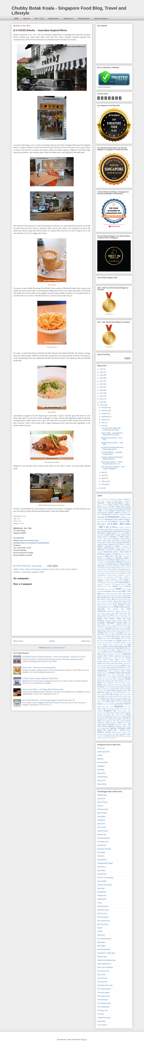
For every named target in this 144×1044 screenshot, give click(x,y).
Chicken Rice (102, 619)
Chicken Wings (115, 619)
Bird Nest (105, 601)
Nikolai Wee (101, 773)
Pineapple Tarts (101, 690)
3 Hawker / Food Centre (116, 511)
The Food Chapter (103, 992)
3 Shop (122, 517)
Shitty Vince (101, 780)
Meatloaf (128, 669)
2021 (102, 381)
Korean (128, 658)
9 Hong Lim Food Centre (116, 571)
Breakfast (121, 605)
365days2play (102, 795)
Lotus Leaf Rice (101, 669)
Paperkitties (101, 942)
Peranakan (101, 687)
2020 (102, 384)
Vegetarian (113, 728)
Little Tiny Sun (102, 913)
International (118, 652)
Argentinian (100, 589)
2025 (102, 369)
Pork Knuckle (120, 692)
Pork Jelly (112, 692)
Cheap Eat (104, 615)
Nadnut (99, 928)
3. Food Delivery (112, 521)
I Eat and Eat (101, 874)
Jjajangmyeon (106, 658)
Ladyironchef (101, 899)
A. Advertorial (121, 573)
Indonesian (110, 652)
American (127, 586)
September (105, 416)
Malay (108, 669)
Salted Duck (106, 704)
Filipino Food (107, 634)
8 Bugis (126, 533)
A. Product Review (122, 582)
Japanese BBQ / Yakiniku (105, 656)
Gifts (129, 640)
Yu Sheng (106, 736)
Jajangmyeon (110, 654)
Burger (121, 607)
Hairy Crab (123, 644)
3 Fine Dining (117, 509)
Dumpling (100, 633)
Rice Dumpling (118, 698)
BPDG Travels (102, 813)
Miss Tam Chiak (102, 924)
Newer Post (18, 641)
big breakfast (127, 736)
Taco (121, 721)
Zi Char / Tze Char (116, 736)
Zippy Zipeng (101, 784)
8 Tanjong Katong (111, 564)
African (121, 586)
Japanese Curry (119, 656)
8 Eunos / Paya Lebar (108, 542)
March (103, 478)
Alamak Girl (101, 798)
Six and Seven (102, 978)
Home (52, 641)
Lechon (105, 665)
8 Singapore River (102, 562)
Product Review (83, 18)
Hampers (99, 646)
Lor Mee (128, 667)
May (103, 472)
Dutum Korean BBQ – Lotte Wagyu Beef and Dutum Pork (42, 689)
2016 (102, 396)
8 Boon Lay (120, 533)
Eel (110, 633)
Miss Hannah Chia (103, 921)
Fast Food (100, 635)
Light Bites (110, 665)
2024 (102, 372)
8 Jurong (126, 544)
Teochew (111, 724)
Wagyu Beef (101, 730)
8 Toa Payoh (101, 567)
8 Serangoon (35, 569)
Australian (44, 569)
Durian (107, 633)
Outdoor (121, 681)
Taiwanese (127, 721)
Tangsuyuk (113, 722)
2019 (102, 387)
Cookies (113, 625)
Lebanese (100, 665)
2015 (102, 399)
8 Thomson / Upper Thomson (122, 566)
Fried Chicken (115, 638)
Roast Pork (110, 702)
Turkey (103, 728)
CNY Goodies (112, 609)
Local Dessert (120, 667)
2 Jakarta (108, 501)
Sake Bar (127, 702)
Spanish (122, 713)
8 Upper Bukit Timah (113, 567)
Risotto (125, 698)
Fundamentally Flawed (105, 863)
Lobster (123, 665)
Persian (107, 687)
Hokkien (102, 648)
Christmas (108, 621)
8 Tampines (126, 562)
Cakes (57, 569)
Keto (123, 658)
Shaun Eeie (101, 974)
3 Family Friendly (107, 509)
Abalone (115, 586)
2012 (102, 488)
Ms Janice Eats (102, 762)
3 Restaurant (112, 516)
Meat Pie (123, 669)
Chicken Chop (127, 615)
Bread (115, 605)
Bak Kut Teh (101, 595)
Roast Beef (106, 700)
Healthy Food (122, 646)
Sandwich (120, 704)
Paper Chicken (126, 682)
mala (98, 738)
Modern (74, 569)
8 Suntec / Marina (115, 562)
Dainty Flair (101, 824)
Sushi (99, 721)
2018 (102, 390)
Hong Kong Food (120, 648)
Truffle (124, 726)
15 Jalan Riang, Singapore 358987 (32, 572)
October (104, 413)
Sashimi (127, 704)
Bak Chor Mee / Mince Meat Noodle (119, 593)
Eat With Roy (101, 845)
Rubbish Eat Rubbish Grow (106, 960)
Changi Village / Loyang (108, 613)
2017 (102, 393)
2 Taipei (126, 503)
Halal (129, 644)
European (120, 633)
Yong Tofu (100, 736)
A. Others (125, 581)
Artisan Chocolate (110, 589)
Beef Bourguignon (117, 595)
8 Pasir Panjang (125, 554)
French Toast (106, 638)
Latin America (127, 663)
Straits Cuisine (117, 717)
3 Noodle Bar (106, 514)
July (103, 422)
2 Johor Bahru (117, 501)
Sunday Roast (111, 719)
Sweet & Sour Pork (113, 721)
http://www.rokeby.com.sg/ (29, 540)
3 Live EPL (123, 513)
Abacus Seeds (107, 586)
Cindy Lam (101, 748)
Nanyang (124, 677)
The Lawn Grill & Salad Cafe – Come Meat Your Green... (111, 429)
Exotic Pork (127, 633)
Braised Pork (101, 605)
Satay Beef (105, 706)
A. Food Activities (107, 577)
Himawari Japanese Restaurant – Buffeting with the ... (112, 458)
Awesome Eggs (116, 591)
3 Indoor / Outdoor (114, 513)
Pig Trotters (127, 689)
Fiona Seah (101, 852)
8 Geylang (118, 542)
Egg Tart (113, 633)
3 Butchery (105, 507)
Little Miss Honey (103, 910)
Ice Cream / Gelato (114, 650)
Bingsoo (99, 601)
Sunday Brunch (102, 719)
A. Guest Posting (110, 579)
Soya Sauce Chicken (113, 713)
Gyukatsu (115, 644)
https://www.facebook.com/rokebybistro (35, 543)
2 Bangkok (126, 499)
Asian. (124, 589)
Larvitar (99, 755)
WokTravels (101, 1021)
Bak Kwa (108, 595)
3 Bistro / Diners (24, 569)
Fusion (68, 569)
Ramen (103, 698)
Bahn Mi (104, 593)
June (103, 425)
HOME (16, 18)
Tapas (119, 722)
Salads (99, 704)
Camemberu (101, 816)
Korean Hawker (114, 659)
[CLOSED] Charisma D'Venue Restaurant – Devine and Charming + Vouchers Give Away (53, 657)
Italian (99, 654)
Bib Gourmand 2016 (125, 599)
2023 (102, 375)
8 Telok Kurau (108, 566)
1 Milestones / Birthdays (116, 499)
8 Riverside (125, 556)
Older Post (85, 641)
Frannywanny (101, 859)
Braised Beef (117, 603)
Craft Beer (100, 627)
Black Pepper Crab (125, 601)
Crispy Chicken (112, 627)
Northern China (110, 681)
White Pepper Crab (109, 734)
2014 (102, 402)
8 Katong (116, 546)
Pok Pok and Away (103, 949)
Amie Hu (100, 806)
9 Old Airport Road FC (111, 573)
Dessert (108, 629)
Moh (109, 675)
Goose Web (108, 642)
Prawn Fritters (127, 694)
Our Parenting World (104, 939)
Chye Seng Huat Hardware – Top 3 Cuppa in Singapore (113, 467)
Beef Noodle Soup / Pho (105, 597)
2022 (102, 378)
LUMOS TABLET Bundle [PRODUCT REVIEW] (40, 678)
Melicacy (100, 759)
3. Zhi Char (121, 521)
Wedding (128, 730)
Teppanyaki (118, 724)
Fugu (114, 640)
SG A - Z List (39, 18)
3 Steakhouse (108, 519)
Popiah (125, 690)
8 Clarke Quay (123, 537)
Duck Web (128, 631)
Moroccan (128, 675)
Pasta (99, 685)
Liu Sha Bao (117, 665)
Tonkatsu (118, 726)
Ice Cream (104, 650)
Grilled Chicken (121, 642)
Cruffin (125, 627)
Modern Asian (120, 673)
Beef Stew (100, 599)
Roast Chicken (116, 700)
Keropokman (101, 892)
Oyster (99, 683)
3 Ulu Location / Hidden (121, 519)
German (125, 640)
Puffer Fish (124, 696)
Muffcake (99, 677)
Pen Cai (118, 685)
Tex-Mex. (124, 724)
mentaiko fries (104, 738)
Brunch (51, 569)
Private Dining (108, 696)
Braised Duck (126, 603)
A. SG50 (106, 584)
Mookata (113, 675)
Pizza (109, 690)
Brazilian (109, 605)
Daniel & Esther (102, 831)
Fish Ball (104, 636)
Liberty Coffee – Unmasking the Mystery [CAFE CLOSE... (112, 434)
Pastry (105, 685)
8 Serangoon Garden (121, 558)
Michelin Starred (119, 671)
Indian (104, 652)
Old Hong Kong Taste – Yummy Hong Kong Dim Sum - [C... (111, 463)
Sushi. (103, 720)
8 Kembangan (125, 546)
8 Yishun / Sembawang (119, 569)
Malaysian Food (115, 669)
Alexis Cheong (102, 802)
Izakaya (104, 654)
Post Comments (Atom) (56, 648)
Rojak (116, 702)
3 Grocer (104, 511)
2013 (102, 405)
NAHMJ (100, 931)
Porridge (116, 694)
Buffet (116, 607)
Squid (123, 715)
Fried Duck (124, 638)
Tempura (105, 724)
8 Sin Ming (128, 560)
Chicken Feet (111, 617)
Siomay (119, 711)
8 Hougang (110, 544)
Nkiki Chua (101, 935)
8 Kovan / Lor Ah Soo (122, 548)
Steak (128, 715)
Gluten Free (100, 642)
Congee (108, 625)
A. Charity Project (111, 575)
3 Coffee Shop (120, 507)
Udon (107, 728)
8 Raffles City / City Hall (112, 556)
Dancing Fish (101, 629)
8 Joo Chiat (119, 544)
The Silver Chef (102, 1010)
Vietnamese (122, 728)
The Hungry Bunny (103, 996)
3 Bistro (121, 505)
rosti (110, 738)
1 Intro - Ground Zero (103, 499)
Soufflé (104, 713)
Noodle (128, 679)
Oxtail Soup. (127, 681)
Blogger (84, 1039)
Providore (115, 696)
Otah (116, 681)
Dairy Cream (101, 827)
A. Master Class (108, 581)
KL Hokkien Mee (116, 658)
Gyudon (110, 644)
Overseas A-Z (68, 18)
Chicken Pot (127, 617)
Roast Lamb (101, 702)
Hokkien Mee (110, 648)
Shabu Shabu (101, 709)
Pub (119, 696)
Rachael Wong (102, 777)
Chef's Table (118, 615)
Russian (121, 702)
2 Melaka (126, 501)
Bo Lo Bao (100, 603)
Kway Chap (110, 661)
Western (100, 732)
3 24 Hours (104, 505)
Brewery (128, 605)
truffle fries (114, 738)
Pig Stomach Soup (117, 689)
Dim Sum (115, 629)
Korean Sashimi (126, 659)
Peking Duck (111, 685)
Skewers (124, 711)
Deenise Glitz (101, 834)
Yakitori (128, 734)
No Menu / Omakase (117, 679)
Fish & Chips (116, 635)
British (99, 607)
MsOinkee (100, 770)
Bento (117, 599)
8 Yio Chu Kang (107, 569)
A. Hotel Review (122, 579)
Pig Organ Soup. (106, 688)
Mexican (111, 671)
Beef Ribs (127, 597)
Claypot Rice (127, 621)
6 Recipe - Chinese (123, 527)
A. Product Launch (111, 582)
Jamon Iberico (118, 654)
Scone (111, 706)
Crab (118, 625)
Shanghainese (111, 709)
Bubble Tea (110, 607)
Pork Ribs (109, 694)
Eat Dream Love (102, 841)
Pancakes (111, 683)
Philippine (112, 687)
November (105, 410)
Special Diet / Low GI (113, 715)
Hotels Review (53, 18)
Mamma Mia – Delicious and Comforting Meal (38, 667)
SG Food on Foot (103, 971)
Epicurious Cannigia (104, 849)
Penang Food (126, 685)
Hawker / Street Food (110, 646)
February (104, 481)
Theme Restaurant (108, 726)
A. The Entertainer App (117, 584)
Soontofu (99, 713)
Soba (129, 711)
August (104, 419)
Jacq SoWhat (101, 881)
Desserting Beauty (103, 838)
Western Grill (110, 732)
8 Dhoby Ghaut (124, 538)
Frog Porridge (107, 640)
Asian (118, 588)
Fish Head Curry (114, 636)
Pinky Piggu (101, 946)
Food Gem (101, 856)
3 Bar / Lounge (113, 505)
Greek (113, 642)
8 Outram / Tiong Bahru (113, 554)
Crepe (105, 627)
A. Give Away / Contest (121, 577)
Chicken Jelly (119, 617)
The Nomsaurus (102, 1000)
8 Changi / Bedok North (121, 535)
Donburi (122, 629)
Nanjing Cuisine (116, 677)
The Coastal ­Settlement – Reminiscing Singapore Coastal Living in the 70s (48, 700)
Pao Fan (118, 683)
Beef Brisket (127, 595)
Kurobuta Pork (101, 661)
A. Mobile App (117, 581)
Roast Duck (126, 700)
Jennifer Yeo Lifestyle (104, 885)
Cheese (111, 615)
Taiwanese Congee (103, 722)
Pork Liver (128, 692)
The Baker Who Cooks (105, 985)
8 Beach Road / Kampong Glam (113, 531)
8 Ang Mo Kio (117, 529)
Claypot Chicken (117, 621)
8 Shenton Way (113, 560)
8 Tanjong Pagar (123, 564)
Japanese (127, 654)
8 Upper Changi (124, 567)
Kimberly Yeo (101, 895)
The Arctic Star (102, 982)
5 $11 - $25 (105, 524)
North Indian (101, 681)
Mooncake (120, 675)
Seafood (118, 706)
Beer (113, 599)
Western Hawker (121, 732)
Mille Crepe (105, 673)
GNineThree (101, 867)
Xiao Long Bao (120, 734)
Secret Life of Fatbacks (105, 967)
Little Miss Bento (103, 906)
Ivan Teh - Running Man (105, 877)
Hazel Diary (101, 870)
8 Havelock (125, 542)
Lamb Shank (119, 663)
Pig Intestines (120, 687)
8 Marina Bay (120, 550)
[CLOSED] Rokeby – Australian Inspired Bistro (111, 453)
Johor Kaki (101, 888)
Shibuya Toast (127, 709)
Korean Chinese (102, 659)
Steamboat (108, 717)
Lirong (99, 903)
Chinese (100, 621)
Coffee (62, 569)
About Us (26, 18)
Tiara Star (100, 1014)
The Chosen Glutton (104, 989)
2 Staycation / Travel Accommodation (114, 502)
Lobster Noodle (106, 667)
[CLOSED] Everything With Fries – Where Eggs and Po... (112, 448)
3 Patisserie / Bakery (118, 514)
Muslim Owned (107, 677)
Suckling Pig (126, 717)
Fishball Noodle (126, 636)
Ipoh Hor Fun (127, 652)
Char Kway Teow (121, 613)
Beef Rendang (119, 597)
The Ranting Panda (104, 1003)
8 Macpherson (109, 550)
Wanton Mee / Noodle (116, 730)
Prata (120, 694)
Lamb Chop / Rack (108, 663)
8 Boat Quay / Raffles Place (114, 532)
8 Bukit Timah (109, 535)
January (104, 484)
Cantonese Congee (113, 611)
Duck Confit (120, 631)
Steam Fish (100, 717)
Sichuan (99, 711)
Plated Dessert (116, 690)
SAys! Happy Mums (104, 964)
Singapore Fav (109, 711)
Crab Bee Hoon (125, 625)
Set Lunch (127, 706)
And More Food (102, 809)
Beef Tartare (107, 599)
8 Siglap (121, 560)
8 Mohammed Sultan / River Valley (115, 552)
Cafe (122, 609)
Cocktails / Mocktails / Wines (109, 623)
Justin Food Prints (103, 752)
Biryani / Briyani (113, 601)
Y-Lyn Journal (102, 1025)
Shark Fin (119, 709)
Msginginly (101, 766)
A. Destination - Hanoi (123, 575)
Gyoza (105, 644)
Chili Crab (127, 619)
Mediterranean (102, 671)
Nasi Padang (106, 679)
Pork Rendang (101, 694)
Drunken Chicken (111, 631)
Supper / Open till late (124, 719)
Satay (99, 706)
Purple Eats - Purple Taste (106, 953)
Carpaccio (123, 611)
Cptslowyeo (101, 820)
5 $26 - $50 (117, 523)
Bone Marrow (108, 603)
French (99, 638)
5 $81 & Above (110, 527)
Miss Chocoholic (102, 917)
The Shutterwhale (103, 1007)
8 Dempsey (114, 538)
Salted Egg (113, 704)
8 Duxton (123, 540)
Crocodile (120, 627)
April (103, 475)
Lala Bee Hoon (122, 661)
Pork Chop (105, 692)
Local (113, 667)
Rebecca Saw (102, 956)
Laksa (116, 661)
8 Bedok (126, 531)
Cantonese (101, 611)
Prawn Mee (100, 696)
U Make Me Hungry (104, 1017)
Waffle (128, 728)
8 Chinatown (112, 537)
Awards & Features (101, 18)
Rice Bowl (109, 698)
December (105, 407)
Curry (129, 627)
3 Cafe (111, 507)
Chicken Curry (101, 617)
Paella (104, 682)
